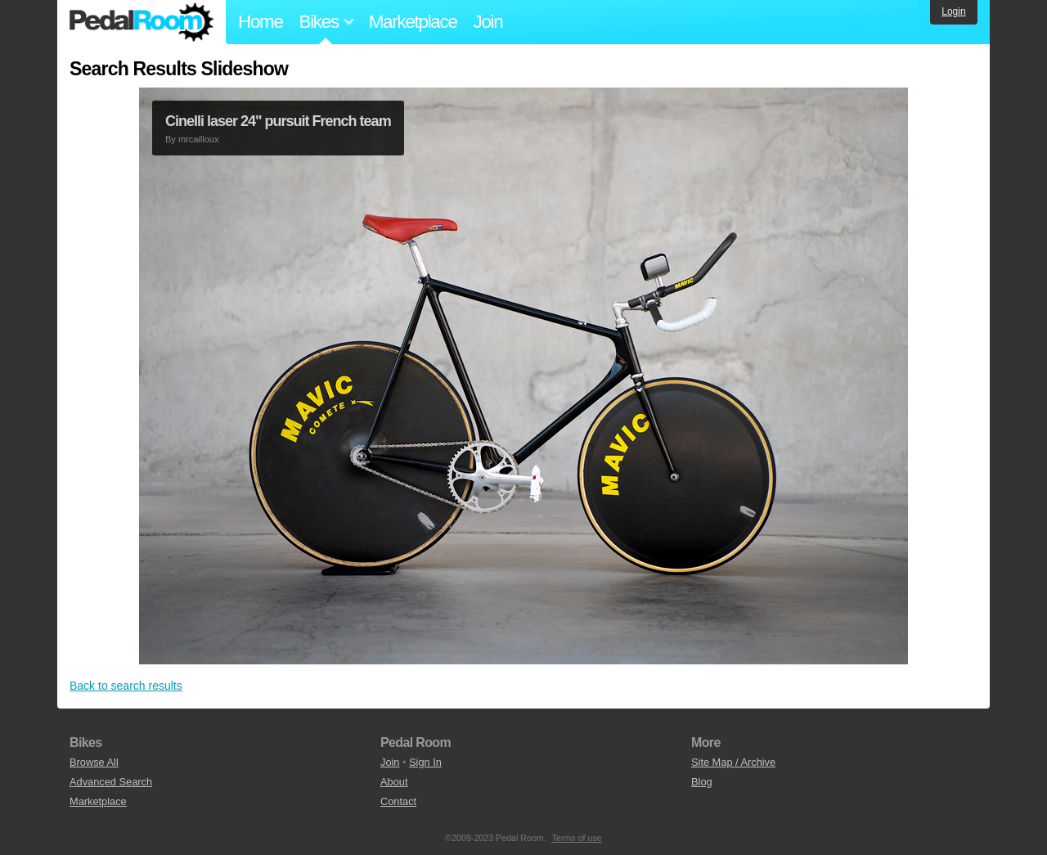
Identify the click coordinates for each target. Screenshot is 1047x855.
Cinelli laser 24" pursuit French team (278, 121)
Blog (701, 782)
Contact (398, 801)
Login (953, 11)
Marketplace (413, 21)
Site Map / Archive (733, 762)
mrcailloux (198, 139)
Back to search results (126, 685)
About (393, 782)
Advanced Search (111, 782)
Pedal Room (141, 22)
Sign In (425, 762)
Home (260, 21)
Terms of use (577, 838)
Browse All (94, 762)
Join (488, 21)
